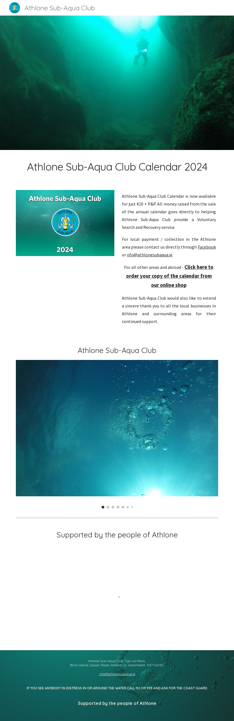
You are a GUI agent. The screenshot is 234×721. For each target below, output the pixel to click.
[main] (117, 167)
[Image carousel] (117, 434)
